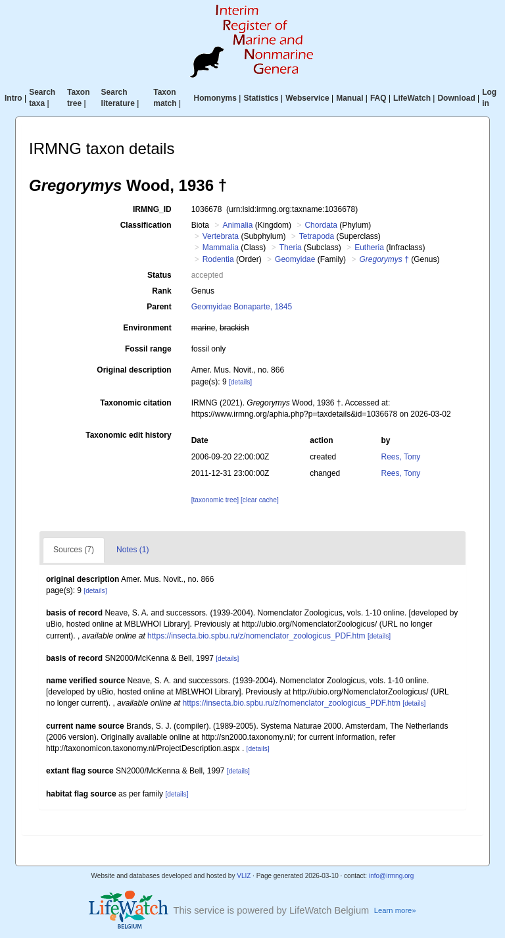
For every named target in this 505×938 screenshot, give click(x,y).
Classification (146, 225)
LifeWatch (412, 98)
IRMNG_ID (152, 209)
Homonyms (215, 98)
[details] (240, 382)
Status (159, 275)
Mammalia (221, 247)
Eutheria (369, 247)
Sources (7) (73, 549)
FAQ (378, 98)
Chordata (320, 225)
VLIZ (244, 875)
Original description (134, 370)
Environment (147, 327)
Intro (13, 98)
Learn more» (395, 910)
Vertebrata (221, 236)
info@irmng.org (391, 875)
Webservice (307, 98)
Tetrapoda (316, 236)
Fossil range (148, 348)
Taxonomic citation (135, 402)
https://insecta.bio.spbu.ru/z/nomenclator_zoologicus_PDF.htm (256, 635)
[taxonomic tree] (215, 500)
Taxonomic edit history (128, 435)
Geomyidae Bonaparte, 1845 (241, 306)
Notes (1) (132, 549)
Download (456, 98)
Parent (159, 306)
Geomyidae (295, 259)
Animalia (237, 225)
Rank (161, 291)
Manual (349, 98)
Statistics (260, 98)
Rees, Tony (401, 456)
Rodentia (218, 259)
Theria (290, 247)
